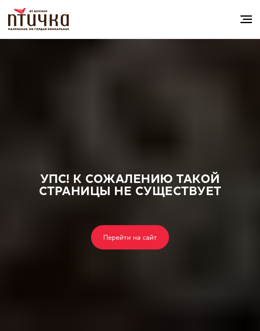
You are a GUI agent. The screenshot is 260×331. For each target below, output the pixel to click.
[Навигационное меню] (246, 19)
